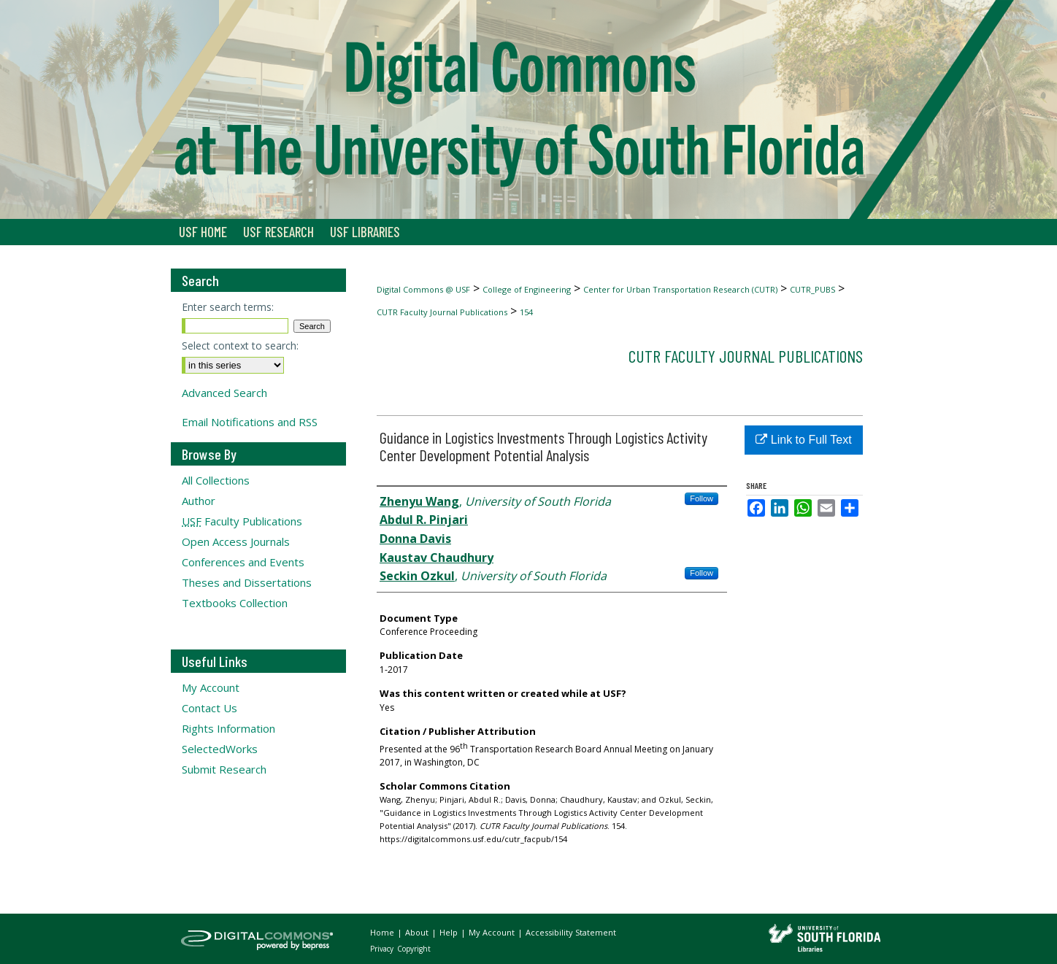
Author (198, 500)
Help (449, 932)
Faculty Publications (242, 521)
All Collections (216, 480)
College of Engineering (527, 289)
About (418, 932)
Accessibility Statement (571, 932)
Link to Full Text (803, 439)
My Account (210, 687)
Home (383, 932)
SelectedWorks (220, 748)
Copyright (414, 949)
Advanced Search (224, 392)
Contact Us (209, 708)
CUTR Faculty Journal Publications (442, 311)
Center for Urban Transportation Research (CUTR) (680, 289)
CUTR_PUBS (812, 289)
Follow (701, 498)
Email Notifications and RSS (250, 421)
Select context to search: (240, 345)
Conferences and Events (243, 562)
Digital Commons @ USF (423, 289)
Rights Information (228, 728)
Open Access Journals (236, 541)
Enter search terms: (228, 307)
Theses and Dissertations (247, 582)
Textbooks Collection (235, 602)
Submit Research (224, 769)
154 (526, 311)
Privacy (383, 949)
